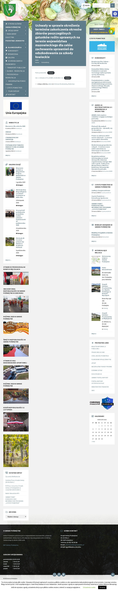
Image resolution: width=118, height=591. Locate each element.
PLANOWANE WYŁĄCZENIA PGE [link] (101, 359)
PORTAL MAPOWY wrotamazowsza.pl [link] (98, 382)
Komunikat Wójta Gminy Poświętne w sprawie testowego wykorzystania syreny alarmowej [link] (101, 71)
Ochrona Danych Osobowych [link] (13, 62)
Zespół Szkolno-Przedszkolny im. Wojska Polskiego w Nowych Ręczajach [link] (107, 289)
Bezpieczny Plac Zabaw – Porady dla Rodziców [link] (100, 62)
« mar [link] (93, 441)
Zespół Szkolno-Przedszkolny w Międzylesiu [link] (107, 316)
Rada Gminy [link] (16, 34)
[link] (115, 14)
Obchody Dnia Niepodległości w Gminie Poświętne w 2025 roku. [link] (21, 193)
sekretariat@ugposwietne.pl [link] (75, 545)
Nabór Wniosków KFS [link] (12, 493)
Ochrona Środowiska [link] (60, 84)
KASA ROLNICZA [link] (97, 374)
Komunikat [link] (105, 237)
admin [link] (50, 84)
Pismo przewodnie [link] (40, 73)
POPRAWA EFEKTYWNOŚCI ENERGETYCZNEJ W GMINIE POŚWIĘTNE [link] (14, 147)
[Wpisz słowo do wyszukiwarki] (104, 5)
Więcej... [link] (8, 260)
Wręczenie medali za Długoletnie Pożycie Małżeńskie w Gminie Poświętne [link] (20, 173)
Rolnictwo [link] (71, 84)
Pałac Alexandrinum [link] (107, 269)
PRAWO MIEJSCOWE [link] (98, 352)
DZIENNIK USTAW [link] (97, 370)
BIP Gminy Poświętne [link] (10, 545)
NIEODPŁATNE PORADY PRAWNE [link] (102, 367)
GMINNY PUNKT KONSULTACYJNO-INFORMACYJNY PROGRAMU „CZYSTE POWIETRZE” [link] (14, 500)
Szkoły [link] (105, 308)
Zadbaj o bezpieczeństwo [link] (101, 190)
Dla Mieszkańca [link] (17, 47)
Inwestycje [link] (19, 128)
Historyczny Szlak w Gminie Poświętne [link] (106, 259)
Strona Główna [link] (15, 24)
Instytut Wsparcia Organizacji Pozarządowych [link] (100, 23)
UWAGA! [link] (8, 132)
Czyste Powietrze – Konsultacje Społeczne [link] (100, 197)
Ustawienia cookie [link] (89, 587)
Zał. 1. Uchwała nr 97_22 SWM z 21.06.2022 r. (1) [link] (49, 78)
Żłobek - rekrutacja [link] (16, 71)
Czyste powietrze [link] (106, 192)
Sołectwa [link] (9, 37)
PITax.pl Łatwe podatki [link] (112, 24)
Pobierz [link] (51, 73)
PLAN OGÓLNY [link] (17, 91)
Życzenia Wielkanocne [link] (12, 477)
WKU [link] (93, 390)
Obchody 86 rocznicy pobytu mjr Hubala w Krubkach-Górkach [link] (20, 242)
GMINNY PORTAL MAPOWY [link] (100, 378)
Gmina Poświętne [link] (15, 27)
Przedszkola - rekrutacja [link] (12, 76)
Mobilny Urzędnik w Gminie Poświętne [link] (102, 234)
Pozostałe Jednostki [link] (15, 41)
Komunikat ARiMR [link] (107, 132)
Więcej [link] (7, 155)
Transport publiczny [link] (16, 67)
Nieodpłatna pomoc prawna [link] (15, 82)
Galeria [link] (11, 57)
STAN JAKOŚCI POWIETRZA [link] (100, 356)
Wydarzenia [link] (13, 54)
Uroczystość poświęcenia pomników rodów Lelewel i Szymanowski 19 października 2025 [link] (21, 217)
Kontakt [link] (17, 94)
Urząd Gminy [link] (17, 30)
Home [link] (37, 62)
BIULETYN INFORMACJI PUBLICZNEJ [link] (99, 347)
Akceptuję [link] (102, 587)
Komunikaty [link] (13, 51)
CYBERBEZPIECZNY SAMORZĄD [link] (11, 138)
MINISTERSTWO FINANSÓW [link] (100, 387)
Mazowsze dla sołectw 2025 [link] (15, 126)
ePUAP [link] (94, 363)
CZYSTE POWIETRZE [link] (14, 88)
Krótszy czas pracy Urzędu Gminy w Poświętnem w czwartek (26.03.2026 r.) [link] (14, 488)
